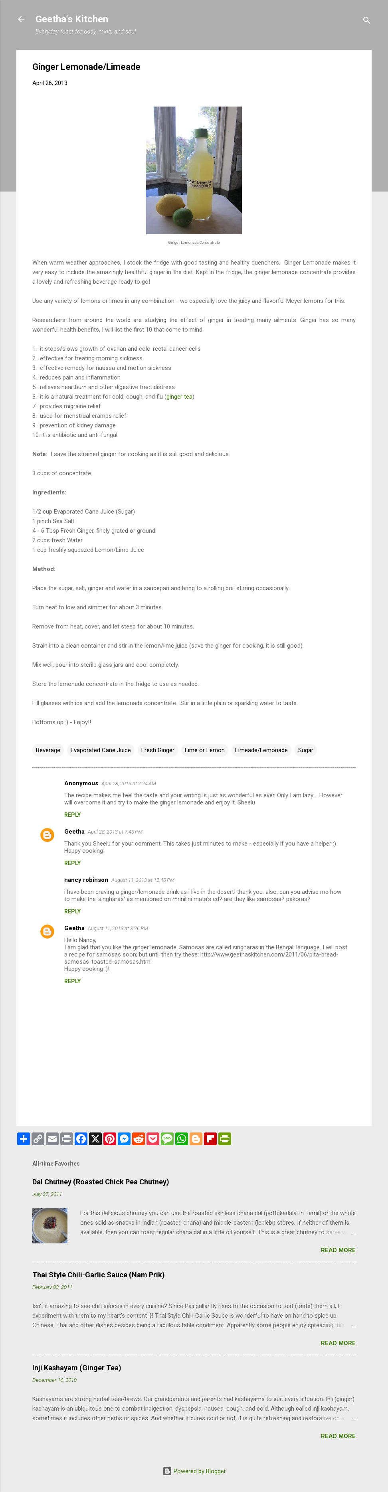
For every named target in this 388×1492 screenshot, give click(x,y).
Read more (338, 1250)
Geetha (74, 831)
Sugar (305, 750)
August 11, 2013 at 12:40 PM (142, 880)
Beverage (48, 750)
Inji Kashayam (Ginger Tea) (76, 1368)
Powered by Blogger (194, 1471)
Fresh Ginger (157, 750)
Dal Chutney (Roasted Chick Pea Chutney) (100, 1182)
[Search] (367, 22)
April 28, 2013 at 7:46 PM (115, 832)
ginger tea (179, 396)
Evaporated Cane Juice (101, 750)
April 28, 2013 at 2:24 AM (128, 784)
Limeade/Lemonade (261, 750)
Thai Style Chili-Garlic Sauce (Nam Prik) (98, 1275)
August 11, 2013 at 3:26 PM (118, 928)
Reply (72, 815)
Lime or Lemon (205, 750)
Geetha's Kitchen (72, 19)
